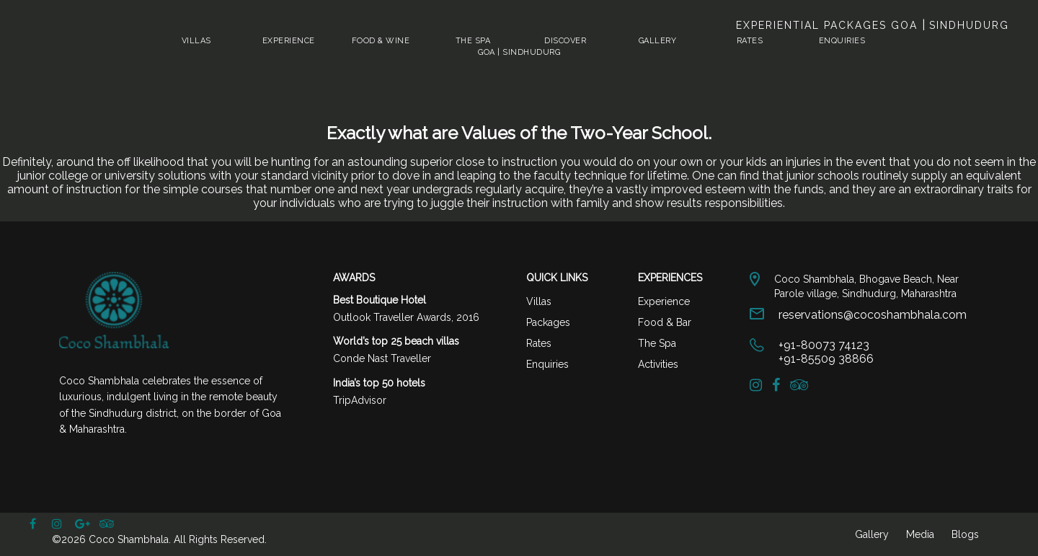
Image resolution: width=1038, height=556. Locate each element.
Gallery (658, 40)
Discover (565, 40)
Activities (658, 364)
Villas (196, 40)
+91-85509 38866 (826, 359)
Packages (548, 322)
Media (920, 534)
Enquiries (842, 40)
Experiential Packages (813, 25)
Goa (906, 25)
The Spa (473, 40)
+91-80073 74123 (823, 345)
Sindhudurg (967, 25)
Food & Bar (664, 322)
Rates (750, 40)
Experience (288, 40)
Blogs (965, 534)
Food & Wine (381, 40)
